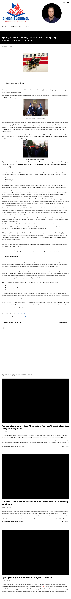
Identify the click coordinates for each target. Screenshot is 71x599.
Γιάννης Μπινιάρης (16, 26)
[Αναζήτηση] (64, 3)
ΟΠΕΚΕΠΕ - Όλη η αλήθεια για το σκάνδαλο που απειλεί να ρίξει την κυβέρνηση (35, 503)
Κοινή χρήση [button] (63, 323)
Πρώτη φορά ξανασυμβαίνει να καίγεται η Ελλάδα (27, 577)
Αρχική (4, 26)
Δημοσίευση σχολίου (17, 446)
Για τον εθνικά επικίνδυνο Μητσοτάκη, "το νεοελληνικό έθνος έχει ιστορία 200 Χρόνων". (35, 427)
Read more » (65, 446)
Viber (27, 26)
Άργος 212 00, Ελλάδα (14, 323)
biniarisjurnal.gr (22, 316)
